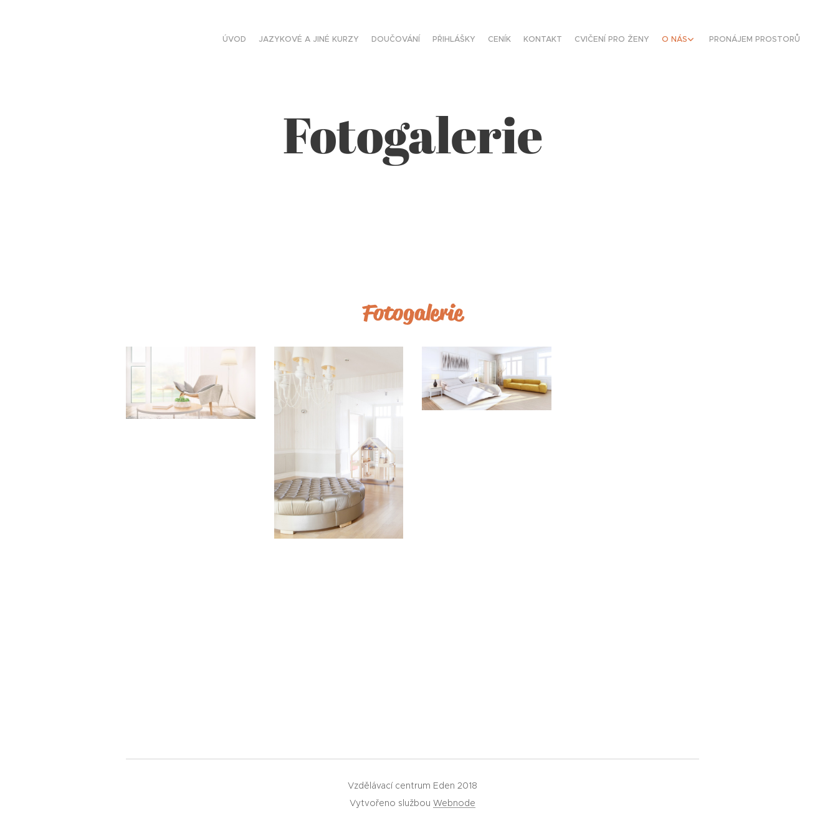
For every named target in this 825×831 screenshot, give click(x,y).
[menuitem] (692, 40)
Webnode (454, 803)
